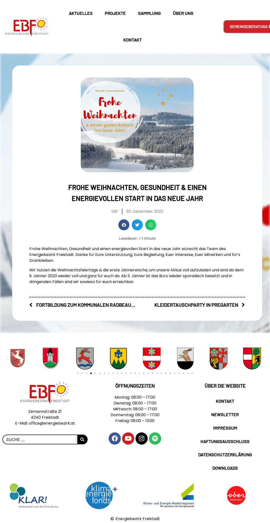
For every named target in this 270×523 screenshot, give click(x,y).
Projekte (116, 13)
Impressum (225, 428)
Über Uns (184, 13)
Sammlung (150, 13)
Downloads (225, 468)
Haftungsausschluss (224, 441)
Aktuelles (82, 13)
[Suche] (82, 439)
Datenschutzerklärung (225, 454)
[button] (123, 224)
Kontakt (132, 40)
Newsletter (225, 414)
